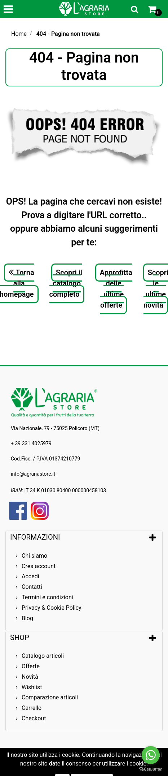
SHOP (19, 637)
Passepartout (115, 760)
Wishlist (32, 687)
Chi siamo (34, 555)
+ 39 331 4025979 (31, 443)
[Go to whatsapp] (151, 755)
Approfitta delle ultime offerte (116, 288)
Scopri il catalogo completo (66, 283)
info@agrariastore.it (33, 474)
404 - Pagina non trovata (68, 33)
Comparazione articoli (50, 697)
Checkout (34, 718)
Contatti (32, 586)
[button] (134, 9)
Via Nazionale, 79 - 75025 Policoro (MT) (55, 428)
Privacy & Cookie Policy (51, 607)
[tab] (84, 537)
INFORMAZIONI (36, 537)
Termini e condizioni (47, 597)
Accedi (30, 576)
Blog (27, 618)
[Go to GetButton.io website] (150, 769)
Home (19, 33)
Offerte (31, 666)
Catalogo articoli (43, 655)
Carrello (31, 707)
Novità (30, 676)
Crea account (39, 566)
